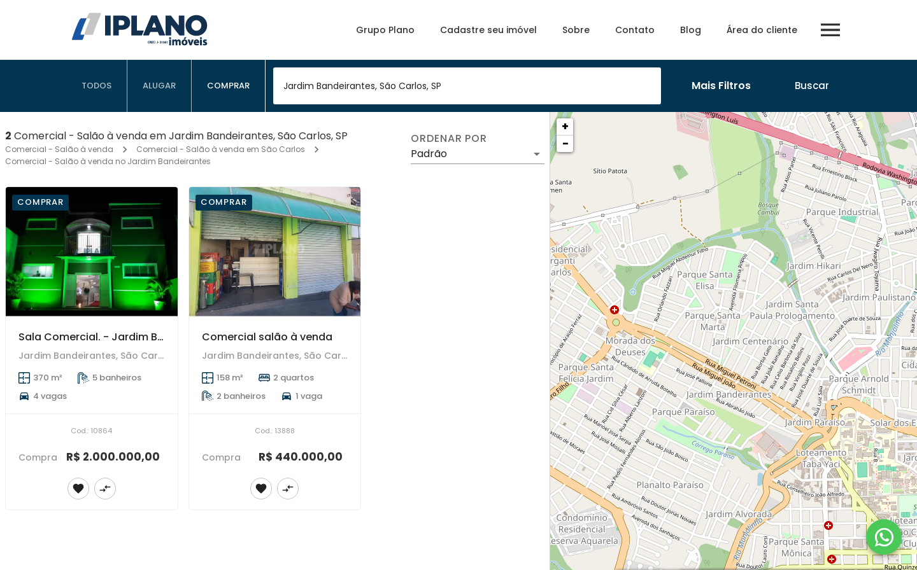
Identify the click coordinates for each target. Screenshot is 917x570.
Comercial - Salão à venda (59, 149)
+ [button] (565, 126)
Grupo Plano (385, 30)
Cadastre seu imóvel (488, 30)
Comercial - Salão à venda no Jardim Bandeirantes (108, 161)
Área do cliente (762, 30)
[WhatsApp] (884, 537)
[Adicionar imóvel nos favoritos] (78, 488)
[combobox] (467, 85)
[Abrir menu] (830, 30)
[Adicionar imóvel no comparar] (105, 488)
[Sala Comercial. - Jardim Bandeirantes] (92, 251)
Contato (635, 30)
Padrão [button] (429, 153)
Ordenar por (449, 139)
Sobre (576, 30)
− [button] (565, 143)
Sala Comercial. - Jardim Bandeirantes (119, 337)
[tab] (96, 86)
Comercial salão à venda (267, 337)
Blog (690, 30)
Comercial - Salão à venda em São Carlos (220, 149)
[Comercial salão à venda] (275, 251)
